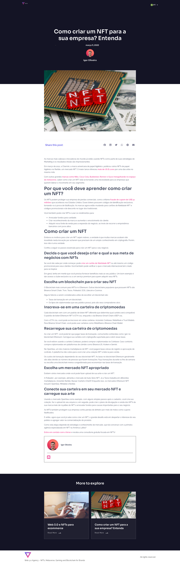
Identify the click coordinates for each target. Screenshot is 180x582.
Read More (54, 533)
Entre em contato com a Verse (57, 432)
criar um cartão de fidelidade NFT (96, 263)
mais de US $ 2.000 (106, 169)
